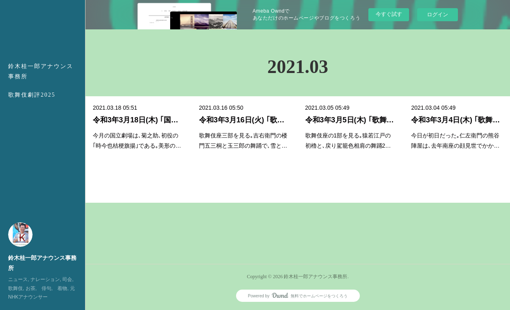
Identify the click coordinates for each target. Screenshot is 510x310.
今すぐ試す (389, 14)
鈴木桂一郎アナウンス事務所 (40, 71)
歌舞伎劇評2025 (31, 95)
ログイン (437, 14)
